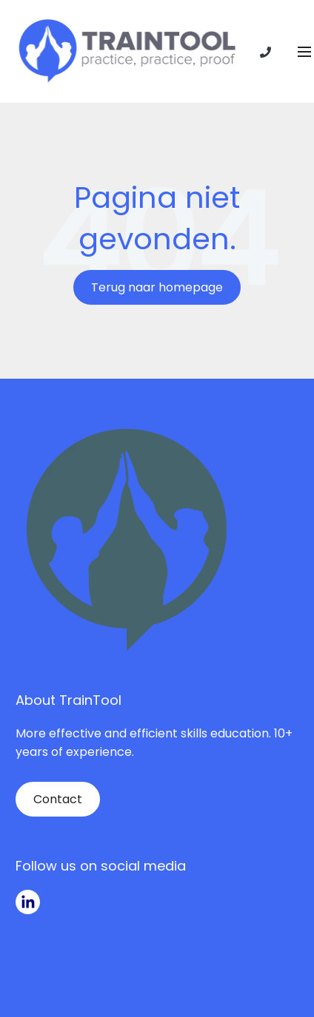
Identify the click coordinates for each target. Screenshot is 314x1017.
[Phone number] (265, 51)
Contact (57, 799)
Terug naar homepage (157, 287)
